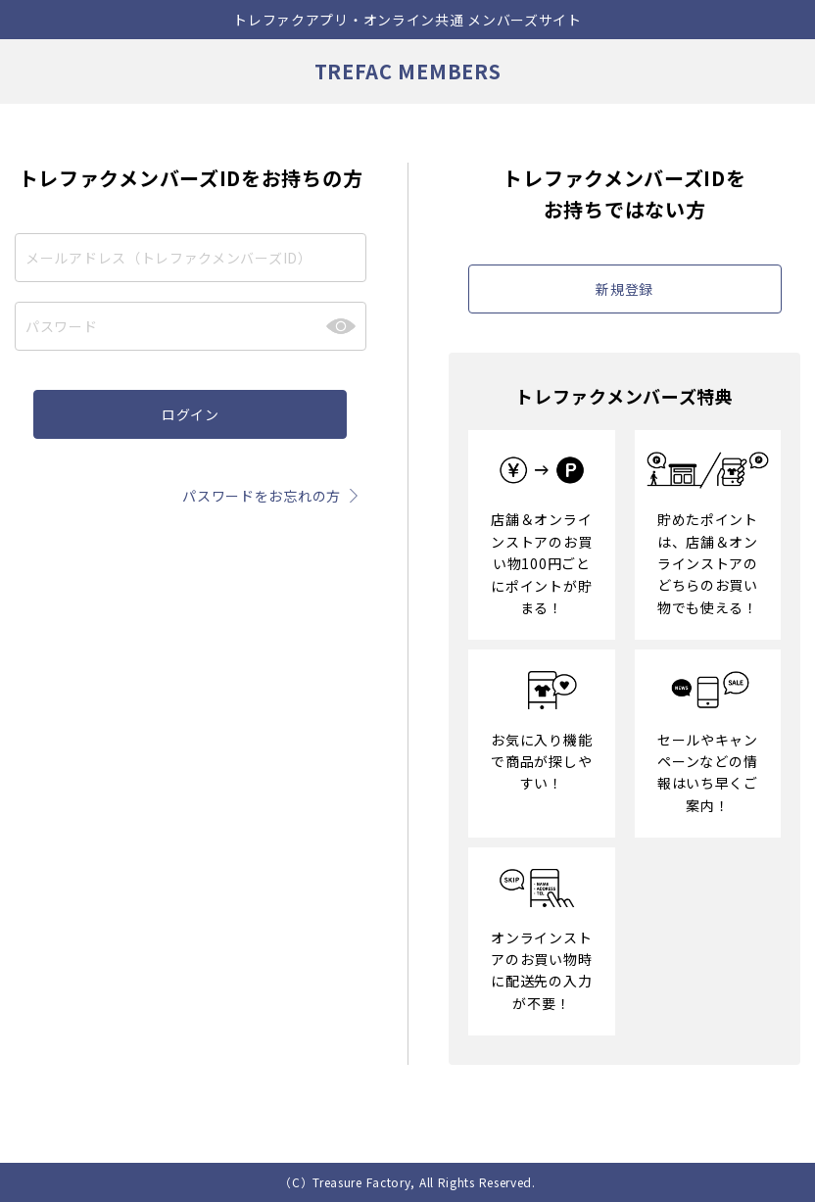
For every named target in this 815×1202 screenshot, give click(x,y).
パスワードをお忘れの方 (274, 495)
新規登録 (624, 289)
